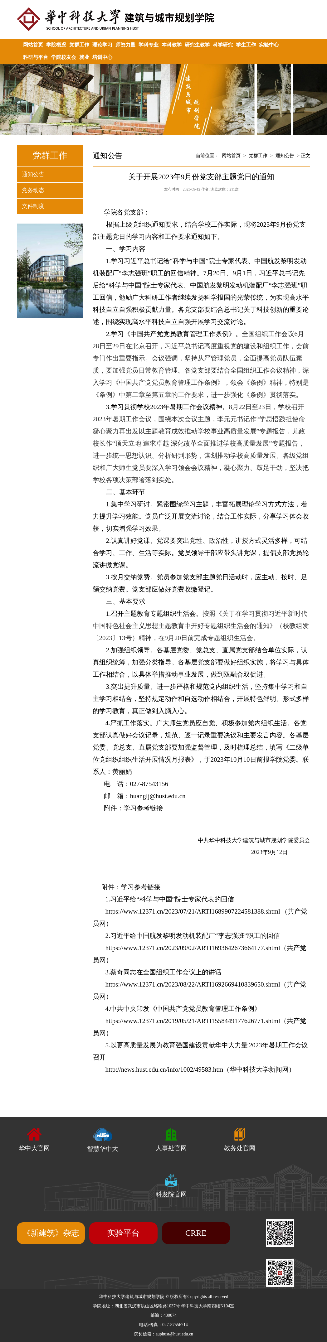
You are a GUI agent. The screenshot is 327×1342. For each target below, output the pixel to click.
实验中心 (269, 44)
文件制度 (33, 206)
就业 (84, 57)
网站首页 (33, 44)
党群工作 (79, 44)
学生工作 (246, 44)
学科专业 (149, 44)
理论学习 (102, 44)
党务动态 (33, 190)
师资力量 (125, 44)
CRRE (196, 1233)
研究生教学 (197, 44)
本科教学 (172, 44)
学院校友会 (63, 57)
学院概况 (56, 44)
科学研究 (223, 44)
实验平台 (123, 1233)
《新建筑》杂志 (50, 1233)
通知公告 (33, 174)
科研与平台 (35, 57)
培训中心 (102, 57)
